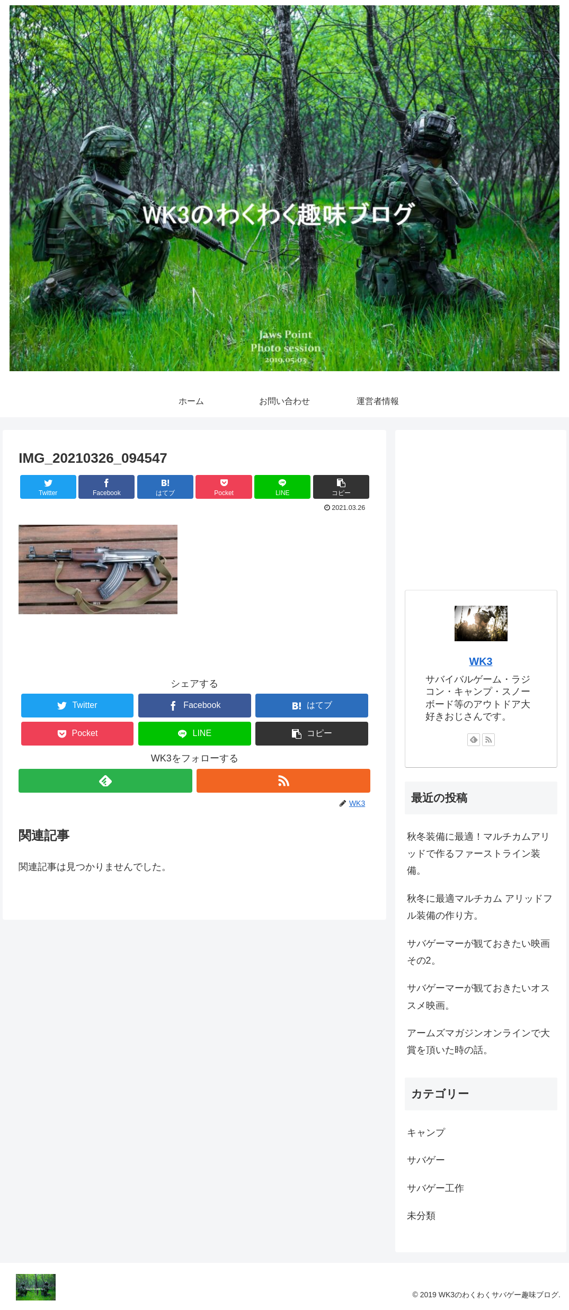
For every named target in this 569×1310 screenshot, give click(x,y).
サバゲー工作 (435, 1188)
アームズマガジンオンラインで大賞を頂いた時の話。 (478, 1041)
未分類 (421, 1215)
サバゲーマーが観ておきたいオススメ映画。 (478, 996)
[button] (341, 487)
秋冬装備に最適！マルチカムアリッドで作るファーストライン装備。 (478, 853)
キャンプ (426, 1132)
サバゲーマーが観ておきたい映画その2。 (478, 952)
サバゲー (426, 1160)
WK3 (481, 661)
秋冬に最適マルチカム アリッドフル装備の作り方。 (480, 907)
